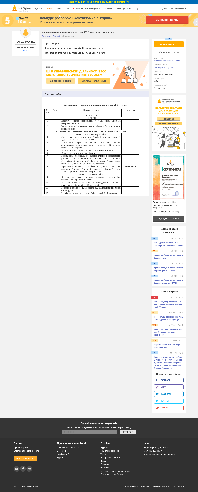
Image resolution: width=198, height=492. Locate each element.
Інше (130, 9)
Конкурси (108, 9)
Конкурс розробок (76, 18)
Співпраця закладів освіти (26, 451)
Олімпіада (120, 9)
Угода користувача (133, 486)
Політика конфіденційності (172, 486)
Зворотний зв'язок (25, 458)
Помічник (68, 8)
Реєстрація (180, 9)
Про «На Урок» (21, 447)
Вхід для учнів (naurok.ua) (156, 447)
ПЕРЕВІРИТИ (128, 432)
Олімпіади (105, 467)
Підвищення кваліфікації (89, 9)
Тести (58, 9)
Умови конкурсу (167, 20)
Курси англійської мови (111, 474)
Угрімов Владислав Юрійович (167, 61)
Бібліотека (49, 9)
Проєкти (104, 461)
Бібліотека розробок (110, 451)
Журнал (38, 9)
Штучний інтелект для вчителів (115, 471)
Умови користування (151, 486)
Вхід (171, 9)
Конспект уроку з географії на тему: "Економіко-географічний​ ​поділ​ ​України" (168, 304)
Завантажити (168, 44)
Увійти (26, 50)
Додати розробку (169, 219)
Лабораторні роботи (110, 457)
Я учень (163, 9)
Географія (158, 67)
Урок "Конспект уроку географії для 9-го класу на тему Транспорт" (168, 332)
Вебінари (61, 451)
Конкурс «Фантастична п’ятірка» (159, 454)
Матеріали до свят (153, 451)
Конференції (63, 454)
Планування (168, 67)
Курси (60, 457)
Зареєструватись (26, 42)
